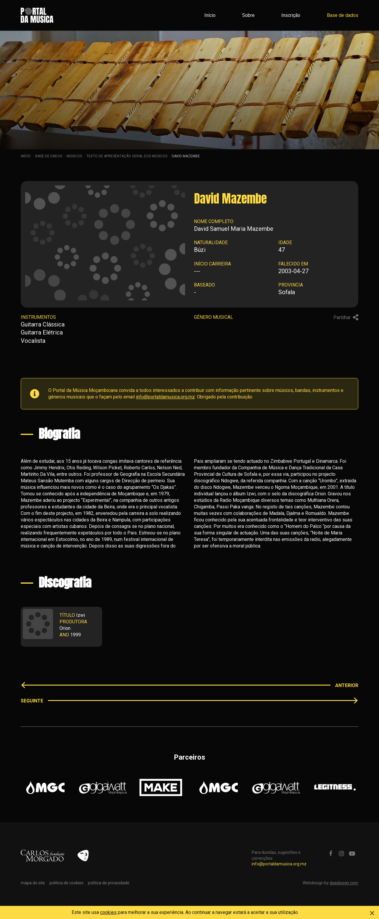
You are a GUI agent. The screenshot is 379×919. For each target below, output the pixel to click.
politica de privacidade (108, 882)
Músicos (74, 156)
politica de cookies (66, 882)
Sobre (248, 15)
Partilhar (345, 317)
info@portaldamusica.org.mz (165, 397)
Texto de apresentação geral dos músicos (126, 156)
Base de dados (342, 15)
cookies (108, 912)
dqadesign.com (344, 882)
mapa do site (33, 882)
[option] (45, 787)
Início (210, 15)
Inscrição (290, 15)
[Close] (372, 912)
